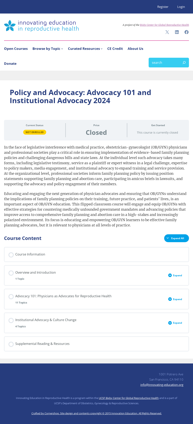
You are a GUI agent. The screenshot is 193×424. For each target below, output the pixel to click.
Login (181, 7)
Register (162, 7)
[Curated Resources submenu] (102, 49)
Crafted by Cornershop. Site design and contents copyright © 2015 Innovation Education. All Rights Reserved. (96, 413)
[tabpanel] (96, 186)
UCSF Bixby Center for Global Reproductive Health (129, 398)
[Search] (184, 63)
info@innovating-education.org (161, 385)
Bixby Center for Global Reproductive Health (164, 24)
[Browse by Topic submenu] (62, 49)
